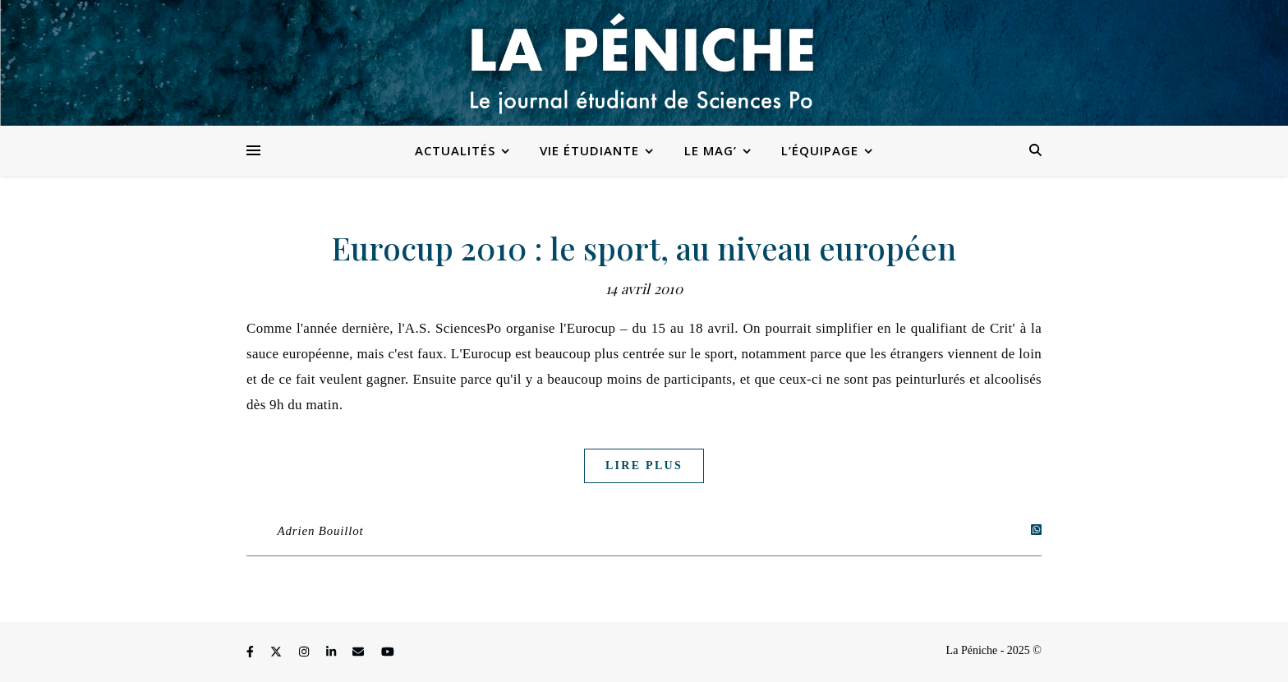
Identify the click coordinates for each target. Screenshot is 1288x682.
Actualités (455, 150)
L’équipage (819, 150)
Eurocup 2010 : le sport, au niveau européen (644, 248)
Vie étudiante (589, 150)
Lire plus (644, 465)
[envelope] (359, 653)
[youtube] (387, 653)
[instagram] (305, 653)
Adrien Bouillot (321, 530)
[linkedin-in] (332, 653)
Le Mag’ (710, 150)
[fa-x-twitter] (277, 653)
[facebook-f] (251, 653)
